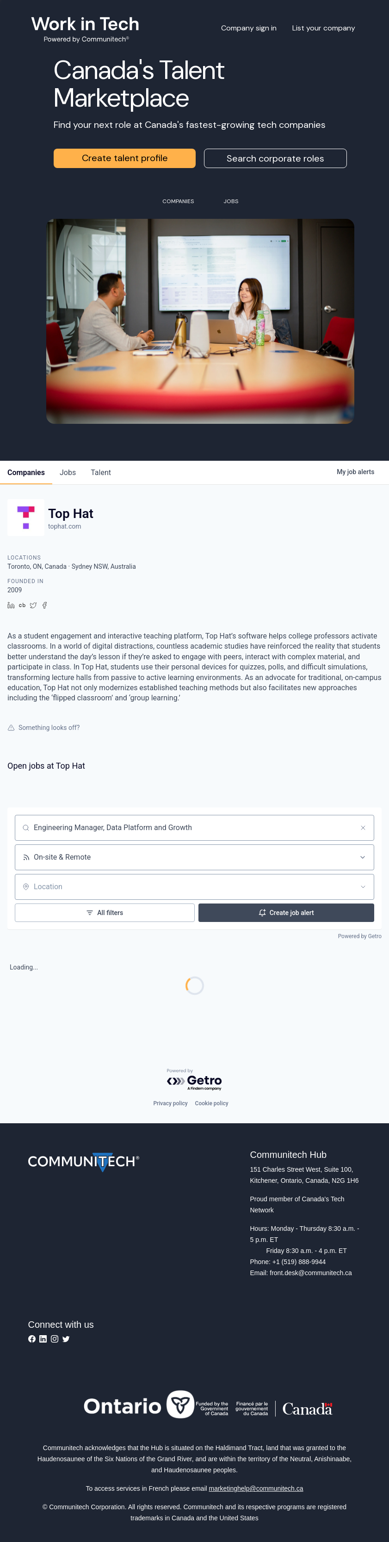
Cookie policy (211, 1103)
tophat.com (64, 526)
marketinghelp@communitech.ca (256, 1488)
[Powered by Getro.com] (194, 1080)
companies (26, 472)
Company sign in (249, 28)
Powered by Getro (360, 936)
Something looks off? (43, 727)
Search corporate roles (275, 158)
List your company (323, 28)
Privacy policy (170, 1103)
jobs (68, 472)
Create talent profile (125, 158)
